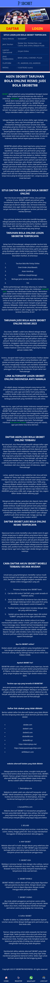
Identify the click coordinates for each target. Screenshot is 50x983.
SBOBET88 (15, 98)
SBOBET (5, 94)
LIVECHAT (43, 979)
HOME (6, 979)
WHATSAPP (31, 979)
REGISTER (18, 979)
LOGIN (37, 28)
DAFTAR (12, 28)
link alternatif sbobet (18, 422)
